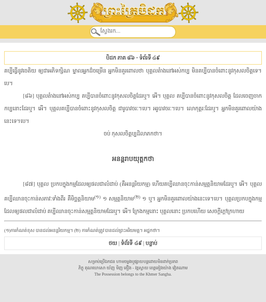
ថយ (113, 243)
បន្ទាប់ (151, 243)
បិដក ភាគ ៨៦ (120, 58)
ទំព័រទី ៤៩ (149, 58)
